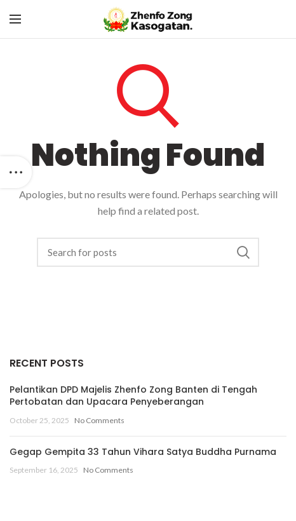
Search (243, 252)
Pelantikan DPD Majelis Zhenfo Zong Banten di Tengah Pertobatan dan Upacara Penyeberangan (133, 396)
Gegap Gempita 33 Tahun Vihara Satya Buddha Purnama (143, 451)
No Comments (99, 420)
